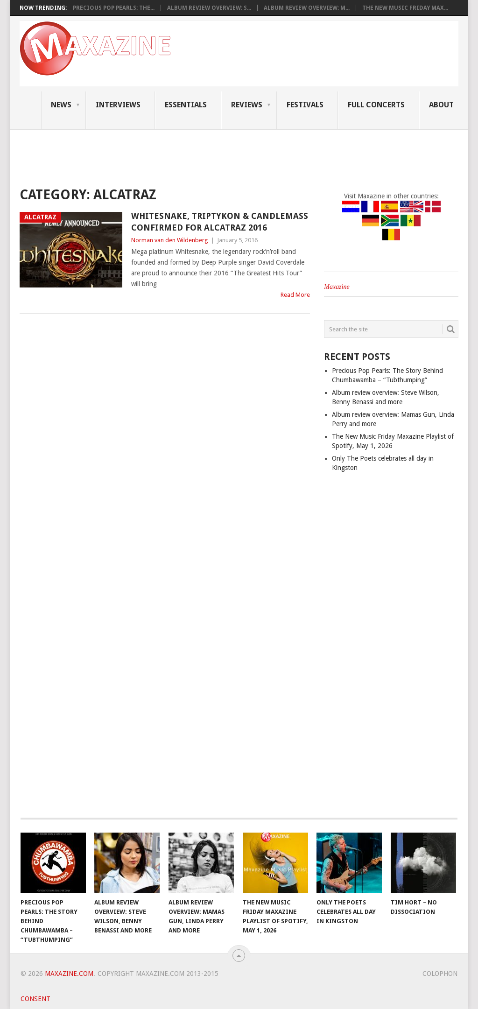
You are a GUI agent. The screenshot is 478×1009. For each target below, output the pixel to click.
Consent (35, 998)
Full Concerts (376, 104)
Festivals (305, 104)
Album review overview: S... (209, 8)
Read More (295, 294)
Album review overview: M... (307, 8)
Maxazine (336, 286)
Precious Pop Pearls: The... (114, 8)
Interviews (118, 104)
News (61, 104)
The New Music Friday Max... (405, 8)
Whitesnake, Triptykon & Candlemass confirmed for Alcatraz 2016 (219, 221)
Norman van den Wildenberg (169, 240)
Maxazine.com (69, 973)
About (441, 104)
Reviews (246, 104)
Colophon (439, 973)
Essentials (186, 104)
